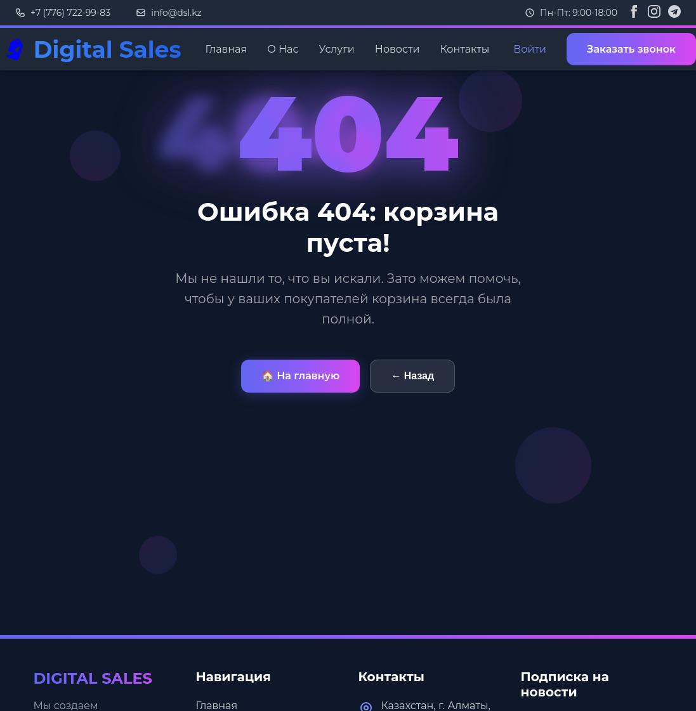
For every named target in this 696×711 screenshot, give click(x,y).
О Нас (282, 49)
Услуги (336, 49)
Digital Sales (107, 49)
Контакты (464, 49)
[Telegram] (674, 12)
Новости (397, 49)
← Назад (412, 375)
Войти (529, 49)
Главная (226, 49)
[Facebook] (633, 12)
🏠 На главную (300, 376)
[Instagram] (654, 12)
